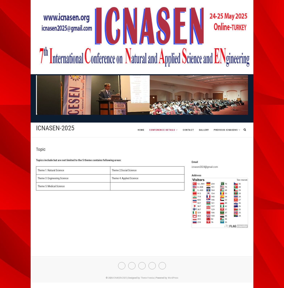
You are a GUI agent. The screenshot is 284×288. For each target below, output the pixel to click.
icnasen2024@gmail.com (205, 167)
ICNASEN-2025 (55, 128)
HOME (141, 130)
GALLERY (204, 130)
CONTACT (188, 130)
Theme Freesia (147, 277)
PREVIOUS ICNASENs (225, 130)
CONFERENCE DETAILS (162, 130)
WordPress (173, 277)
